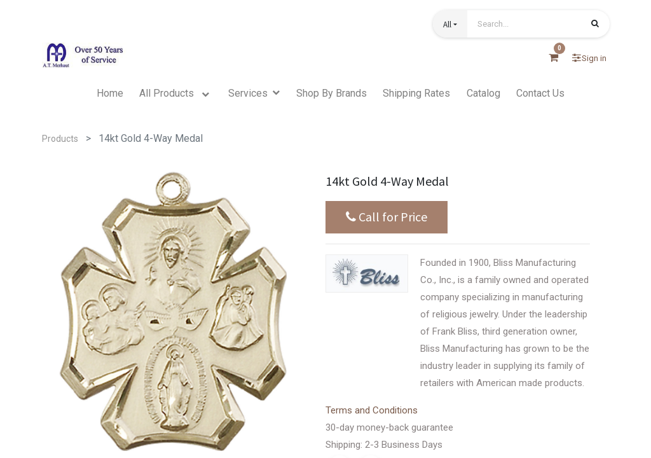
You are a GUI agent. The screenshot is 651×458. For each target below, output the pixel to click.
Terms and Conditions (372, 410)
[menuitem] (110, 93)
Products (60, 139)
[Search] (595, 24)
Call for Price (386, 216)
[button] (450, 24)
